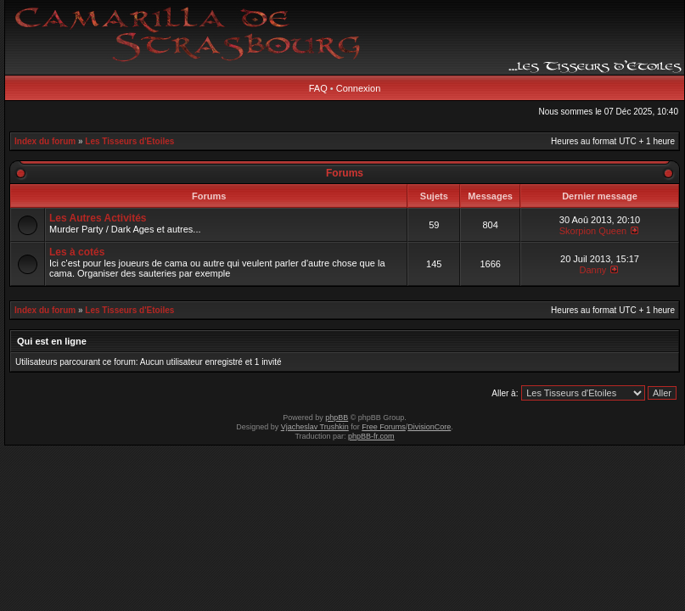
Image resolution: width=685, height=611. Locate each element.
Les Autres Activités (98, 218)
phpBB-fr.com (371, 436)
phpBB (336, 417)
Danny (593, 270)
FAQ (318, 88)
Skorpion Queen (593, 231)
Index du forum (45, 141)
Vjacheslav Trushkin (315, 427)
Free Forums (384, 427)
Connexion (358, 88)
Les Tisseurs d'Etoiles (129, 141)
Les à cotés (76, 252)
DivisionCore (429, 427)
